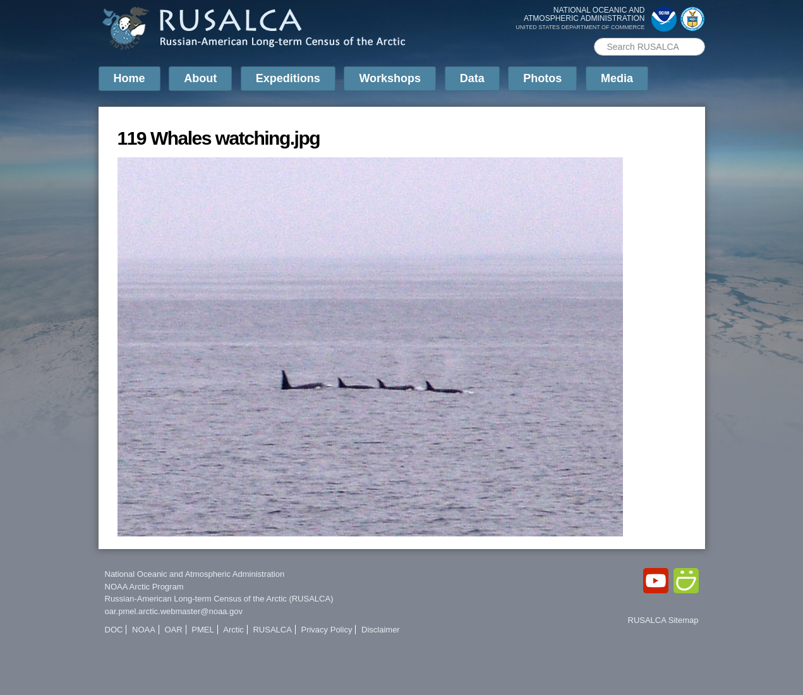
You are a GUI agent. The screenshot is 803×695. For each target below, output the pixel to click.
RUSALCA (272, 629)
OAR (173, 629)
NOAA (143, 629)
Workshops (390, 78)
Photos (542, 78)
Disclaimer (380, 629)
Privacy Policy (326, 629)
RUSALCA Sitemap (663, 620)
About (200, 78)
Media (617, 78)
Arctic (233, 629)
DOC (114, 629)
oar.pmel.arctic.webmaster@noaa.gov (174, 611)
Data (472, 78)
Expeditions (288, 78)
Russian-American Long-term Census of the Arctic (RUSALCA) (219, 598)
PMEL (202, 629)
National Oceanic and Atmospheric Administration (195, 574)
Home (129, 78)
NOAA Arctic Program (144, 586)
